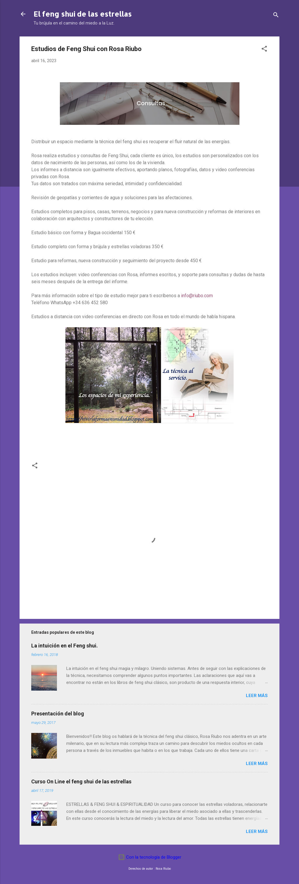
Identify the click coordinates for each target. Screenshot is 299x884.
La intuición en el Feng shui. (64, 646)
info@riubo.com (197, 295)
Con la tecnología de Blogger (149, 857)
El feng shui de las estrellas (83, 13)
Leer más (257, 695)
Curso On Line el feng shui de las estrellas (81, 781)
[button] (264, 49)
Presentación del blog (57, 713)
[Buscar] (275, 16)
